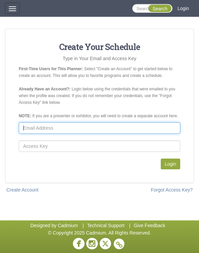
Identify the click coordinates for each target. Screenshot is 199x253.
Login (183, 8)
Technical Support (106, 225)
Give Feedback (149, 225)
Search (159, 8)
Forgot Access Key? (172, 190)
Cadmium (68, 225)
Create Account (22, 190)
